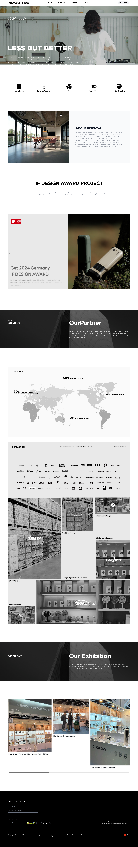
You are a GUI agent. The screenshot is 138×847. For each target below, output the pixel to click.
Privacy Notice (52, 835)
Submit (45, 823)
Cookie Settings (54, 837)
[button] (136, 35)
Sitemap (91, 835)
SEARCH (123, 2)
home (50, 2)
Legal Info (41, 835)
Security (43, 837)
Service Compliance (78, 835)
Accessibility (64, 835)
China (127, 835)
